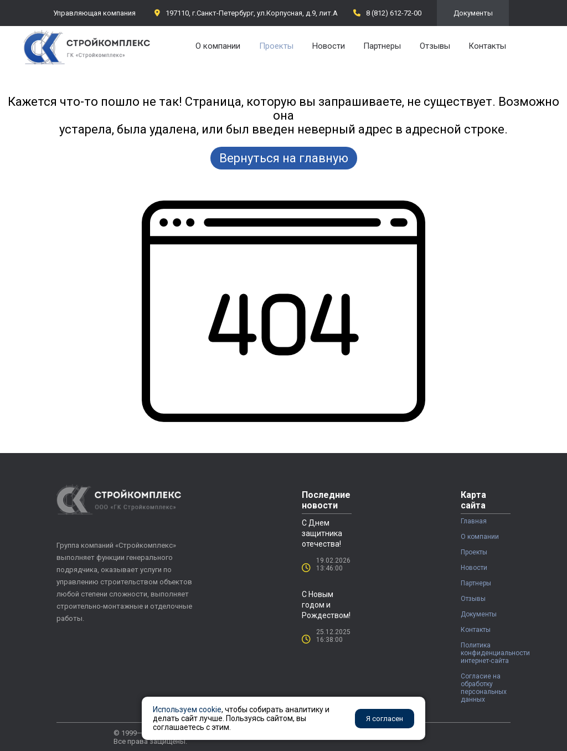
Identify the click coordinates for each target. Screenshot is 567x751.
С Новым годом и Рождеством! (326, 605)
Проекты (276, 46)
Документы (473, 13)
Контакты (487, 46)
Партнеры (382, 46)
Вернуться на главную (283, 158)
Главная (474, 521)
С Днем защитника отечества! (322, 533)
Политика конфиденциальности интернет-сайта (486, 653)
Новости (328, 46)
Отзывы (435, 46)
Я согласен (384, 718)
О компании (217, 46)
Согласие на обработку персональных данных (484, 687)
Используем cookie (187, 709)
